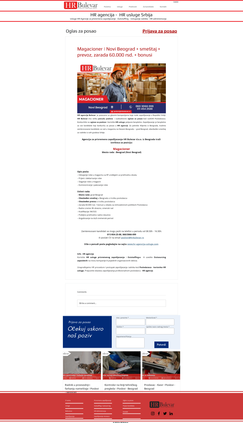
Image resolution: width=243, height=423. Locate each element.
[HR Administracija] (100, 411)
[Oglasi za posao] (128, 400)
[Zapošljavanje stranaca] (101, 416)
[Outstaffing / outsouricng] (102, 406)
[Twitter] (165, 413)
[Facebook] (159, 413)
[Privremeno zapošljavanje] (102, 400)
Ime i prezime (121, 318)
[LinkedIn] (171, 413)
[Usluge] (72, 406)
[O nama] (74, 400)
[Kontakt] (128, 412)
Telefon (119, 327)
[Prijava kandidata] (128, 406)
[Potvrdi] (161, 345)
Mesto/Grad (151, 318)
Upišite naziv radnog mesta (157, 327)
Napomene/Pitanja (123, 336)
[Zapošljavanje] (71, 416)
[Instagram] (152, 413)
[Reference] (71, 411)
